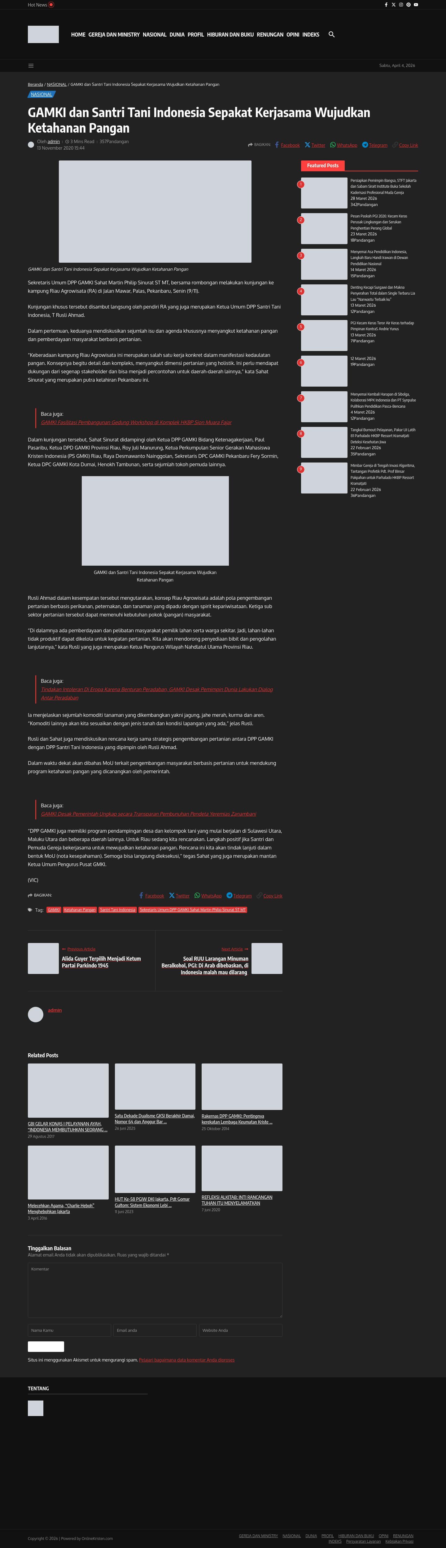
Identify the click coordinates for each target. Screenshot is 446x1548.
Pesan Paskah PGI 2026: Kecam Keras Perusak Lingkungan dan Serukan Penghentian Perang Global (379, 221)
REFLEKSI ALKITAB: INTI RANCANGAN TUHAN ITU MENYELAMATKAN (237, 1200)
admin (54, 141)
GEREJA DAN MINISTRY (114, 34)
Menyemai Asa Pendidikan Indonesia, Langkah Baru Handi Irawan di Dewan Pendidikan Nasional (380, 257)
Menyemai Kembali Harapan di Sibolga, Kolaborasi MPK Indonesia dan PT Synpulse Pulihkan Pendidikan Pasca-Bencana (384, 400)
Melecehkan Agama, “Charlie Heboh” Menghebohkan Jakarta (61, 1208)
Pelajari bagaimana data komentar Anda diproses (187, 1359)
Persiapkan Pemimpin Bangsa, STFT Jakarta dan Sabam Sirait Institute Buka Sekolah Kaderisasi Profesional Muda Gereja (384, 186)
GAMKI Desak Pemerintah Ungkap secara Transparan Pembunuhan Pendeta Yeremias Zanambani (148, 814)
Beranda (35, 84)
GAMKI (53, 909)
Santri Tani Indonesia (117, 909)
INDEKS (311, 34)
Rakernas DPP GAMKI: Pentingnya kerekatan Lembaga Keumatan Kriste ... (237, 1119)
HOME (78, 34)
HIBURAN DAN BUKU (230, 34)
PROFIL (196, 34)
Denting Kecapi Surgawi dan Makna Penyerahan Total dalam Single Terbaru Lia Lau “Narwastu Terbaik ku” (383, 293)
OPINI (292, 34)
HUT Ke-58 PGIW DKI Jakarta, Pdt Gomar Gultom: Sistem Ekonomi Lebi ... (152, 1202)
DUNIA (177, 34)
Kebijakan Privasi (399, 1541)
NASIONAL (154, 34)
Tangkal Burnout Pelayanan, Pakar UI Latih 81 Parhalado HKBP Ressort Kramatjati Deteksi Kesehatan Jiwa (383, 435)
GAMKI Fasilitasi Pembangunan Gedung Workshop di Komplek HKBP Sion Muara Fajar (136, 422)
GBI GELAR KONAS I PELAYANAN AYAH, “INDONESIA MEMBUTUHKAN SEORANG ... (67, 1127)
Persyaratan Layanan (363, 1541)
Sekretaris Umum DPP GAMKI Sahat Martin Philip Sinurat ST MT (193, 909)
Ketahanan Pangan (80, 909)
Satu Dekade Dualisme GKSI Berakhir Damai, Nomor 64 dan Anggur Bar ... (155, 1119)
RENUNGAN (270, 34)
